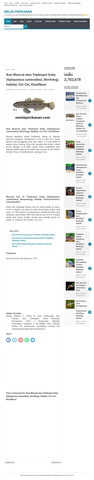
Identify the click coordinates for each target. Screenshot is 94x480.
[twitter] (14, 340)
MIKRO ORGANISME (74, 3)
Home (8, 21)
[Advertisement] (47, 46)
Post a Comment (49, 89)
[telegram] (32, 340)
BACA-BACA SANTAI (26, 5)
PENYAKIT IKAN (47, 3)
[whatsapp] (26, 340)
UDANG (17, 3)
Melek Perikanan (18, 11)
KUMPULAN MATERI (10, 5)
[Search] (13, 26)
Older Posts (56, 462)
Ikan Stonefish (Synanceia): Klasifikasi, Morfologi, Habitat (33, 235)
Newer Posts (10, 462)
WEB (5, 3)
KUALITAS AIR (35, 3)
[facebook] (8, 340)
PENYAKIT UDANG (60, 3)
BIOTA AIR (25, 3)
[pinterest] (20, 340)
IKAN (11, 3)
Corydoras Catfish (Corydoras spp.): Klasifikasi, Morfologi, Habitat (80, 241)
